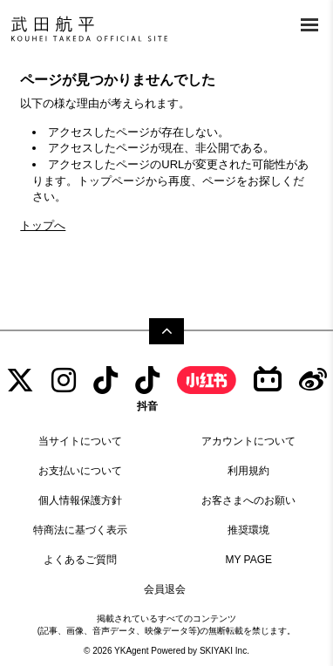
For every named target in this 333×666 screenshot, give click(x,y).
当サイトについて (80, 441)
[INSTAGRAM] (64, 380)
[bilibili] (267, 380)
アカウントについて (248, 441)
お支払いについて (80, 471)
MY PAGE (248, 560)
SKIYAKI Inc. (224, 651)
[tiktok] (105, 380)
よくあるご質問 (80, 560)
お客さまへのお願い (248, 500)
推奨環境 (248, 530)
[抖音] (147, 388)
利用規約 (248, 471)
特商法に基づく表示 (80, 530)
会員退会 (165, 589)
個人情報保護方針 (80, 500)
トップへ (42, 225)
